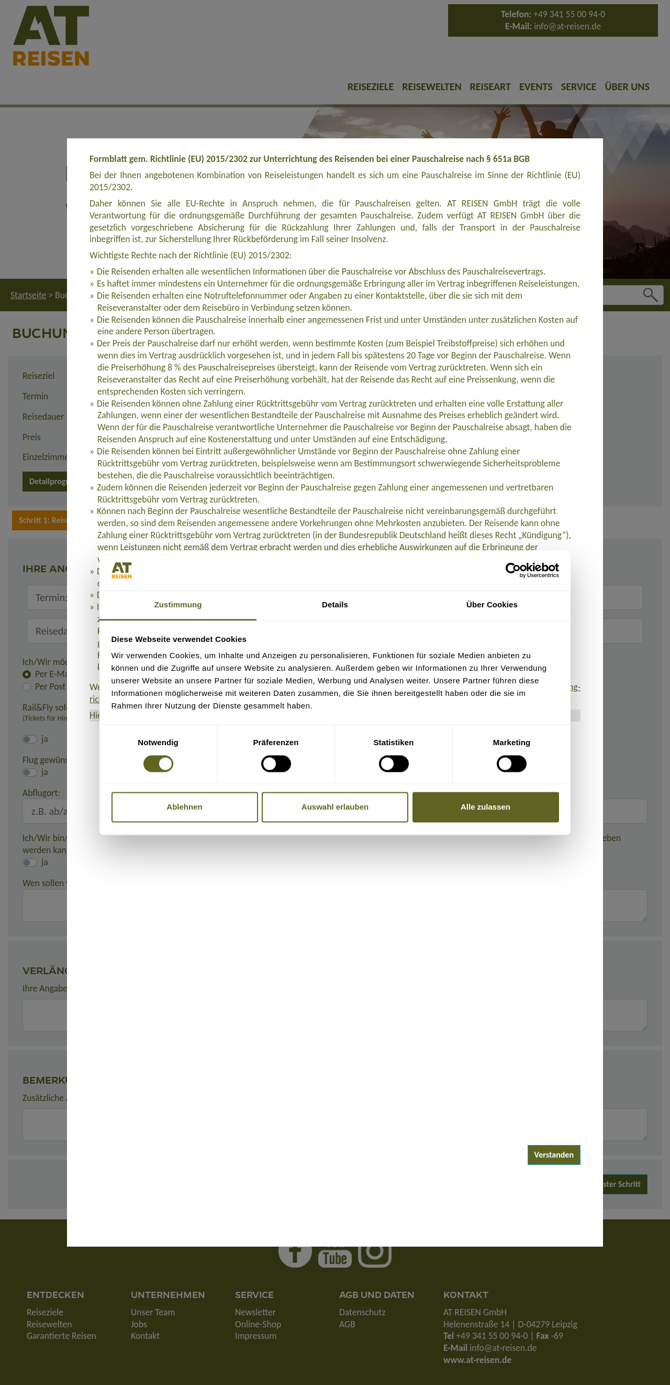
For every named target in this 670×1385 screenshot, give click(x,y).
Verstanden (554, 1155)
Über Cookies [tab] (492, 605)
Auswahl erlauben (335, 807)
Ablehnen (184, 807)
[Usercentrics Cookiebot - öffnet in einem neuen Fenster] (513, 570)
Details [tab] (335, 605)
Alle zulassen (485, 807)
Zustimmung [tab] (178, 605)
